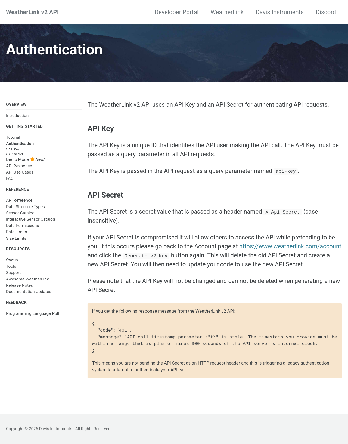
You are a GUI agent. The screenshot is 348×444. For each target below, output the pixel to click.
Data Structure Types (25, 206)
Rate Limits (16, 231)
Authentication (20, 143)
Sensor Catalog (20, 213)
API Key (12, 149)
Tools (11, 266)
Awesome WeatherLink (27, 279)
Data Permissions (22, 225)
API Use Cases (19, 172)
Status (12, 260)
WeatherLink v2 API (32, 12)
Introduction (17, 115)
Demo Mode (25, 159)
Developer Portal (177, 12)
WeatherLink (227, 12)
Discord (326, 12)
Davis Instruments (280, 12)
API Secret (14, 154)
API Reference (19, 200)
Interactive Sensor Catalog (30, 219)
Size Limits (16, 238)
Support (13, 272)
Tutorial (13, 137)
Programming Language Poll (32, 313)
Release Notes (19, 285)
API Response (19, 166)
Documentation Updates (28, 291)
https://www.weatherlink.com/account (290, 246)
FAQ (10, 178)
